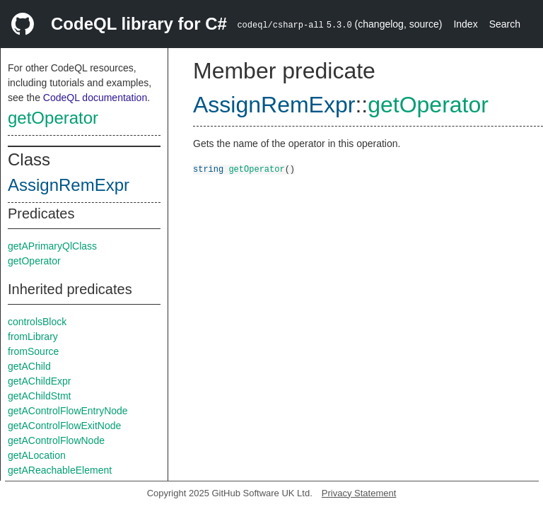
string (208, 169)
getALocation (37, 455)
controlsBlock (37, 321)
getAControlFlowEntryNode (68, 410)
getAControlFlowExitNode (64, 425)
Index (465, 24)
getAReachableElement (60, 470)
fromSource (33, 351)
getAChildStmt (39, 396)
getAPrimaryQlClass (52, 246)
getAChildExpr (39, 381)
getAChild (29, 366)
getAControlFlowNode (56, 440)
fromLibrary (33, 336)
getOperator (53, 117)
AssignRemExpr (68, 184)
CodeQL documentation (95, 97)
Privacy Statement (359, 493)
